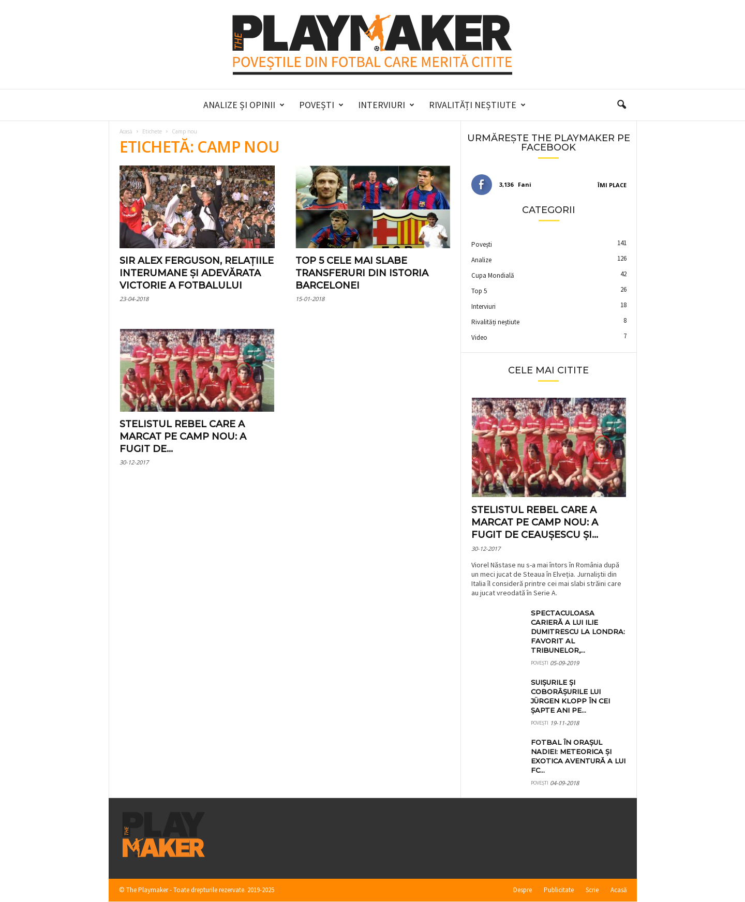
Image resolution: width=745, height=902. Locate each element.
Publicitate (559, 889)
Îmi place (612, 185)
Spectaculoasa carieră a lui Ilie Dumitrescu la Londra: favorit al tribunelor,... (578, 631)
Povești (321, 105)
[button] (621, 105)
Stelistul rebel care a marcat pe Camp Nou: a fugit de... (183, 436)
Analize (481, 259)
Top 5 (479, 291)
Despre (522, 889)
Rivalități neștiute (477, 105)
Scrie (592, 889)
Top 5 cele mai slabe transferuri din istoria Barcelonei (361, 273)
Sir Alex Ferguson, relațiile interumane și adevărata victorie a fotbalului (197, 273)
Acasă (126, 131)
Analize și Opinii (244, 105)
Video (479, 337)
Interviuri (386, 105)
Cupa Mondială (492, 275)
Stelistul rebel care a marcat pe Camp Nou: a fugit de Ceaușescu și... (534, 522)
